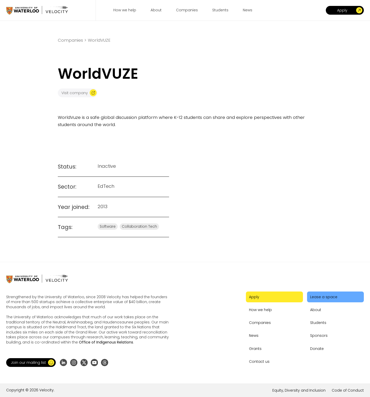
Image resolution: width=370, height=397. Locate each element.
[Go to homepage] (37, 10)
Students (318, 322)
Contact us (259, 361)
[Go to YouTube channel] (94, 362)
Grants (255, 348)
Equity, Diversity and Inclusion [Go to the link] (299, 390)
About (315, 309)
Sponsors (319, 335)
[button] (31, 362)
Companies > (72, 40)
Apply (254, 296)
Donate (317, 348)
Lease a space (323, 296)
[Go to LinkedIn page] (63, 362)
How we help (260, 309)
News (253, 335)
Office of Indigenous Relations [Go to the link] (106, 342)
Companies (260, 322)
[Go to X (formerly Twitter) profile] (84, 362)
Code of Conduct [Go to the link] (348, 390)
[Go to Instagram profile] (73, 362)
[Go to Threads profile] (104, 362)
